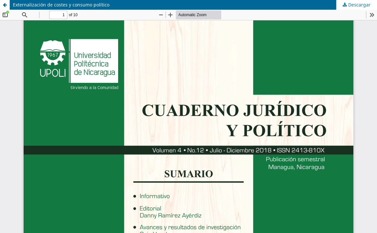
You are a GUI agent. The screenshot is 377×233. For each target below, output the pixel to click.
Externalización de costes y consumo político (61, 5)
